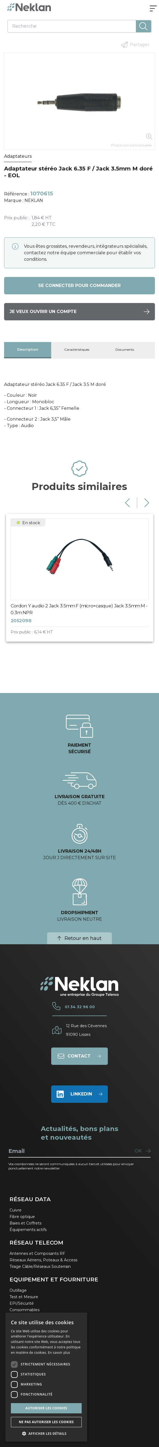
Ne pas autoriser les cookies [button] (46, 1422)
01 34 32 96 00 (80, 1006)
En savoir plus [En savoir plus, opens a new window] (59, 1352)
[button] (46, 1433)
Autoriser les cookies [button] (46, 1408)
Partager (135, 44)
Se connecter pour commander (79, 285)
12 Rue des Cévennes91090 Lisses (86, 1030)
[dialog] (46, 1377)
